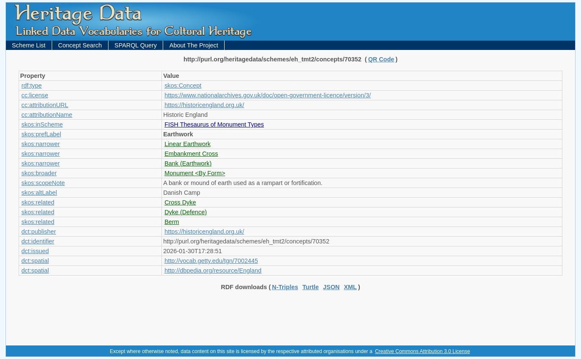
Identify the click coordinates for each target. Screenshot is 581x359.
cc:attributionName (47, 114)
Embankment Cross (191, 153)
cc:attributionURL (45, 105)
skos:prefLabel (41, 134)
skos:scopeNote (43, 183)
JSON (331, 287)
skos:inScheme (42, 124)
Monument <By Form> (194, 173)
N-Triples (285, 287)
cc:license (35, 95)
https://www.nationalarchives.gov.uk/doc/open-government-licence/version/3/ (267, 95)
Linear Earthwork (187, 144)
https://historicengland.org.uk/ (204, 105)
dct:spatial (35, 260)
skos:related (38, 202)
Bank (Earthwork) (187, 163)
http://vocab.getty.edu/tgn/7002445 (211, 260)
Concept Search (80, 45)
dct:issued (35, 251)
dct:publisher (39, 231)
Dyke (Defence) (185, 212)
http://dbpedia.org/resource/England (212, 270)
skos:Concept (182, 85)
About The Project (194, 45)
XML (350, 287)
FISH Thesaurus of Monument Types (214, 124)
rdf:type (32, 85)
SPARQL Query (135, 45)
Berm (171, 221)
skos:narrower (41, 144)
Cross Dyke (180, 202)
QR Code (381, 59)
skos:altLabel (39, 192)
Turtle (310, 287)
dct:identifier (38, 241)
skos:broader (39, 173)
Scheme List (28, 45)
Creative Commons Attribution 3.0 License (422, 351)
